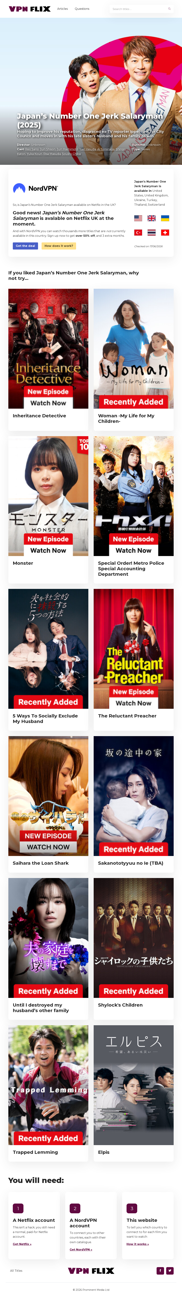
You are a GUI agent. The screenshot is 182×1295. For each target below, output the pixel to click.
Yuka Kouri (34, 154)
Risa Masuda (52, 154)
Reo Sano (32, 149)
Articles (63, 8)
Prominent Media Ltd (95, 1289)
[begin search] (169, 8)
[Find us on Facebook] (160, 1271)
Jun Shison (47, 149)
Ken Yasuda (87, 149)
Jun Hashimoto (67, 149)
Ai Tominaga (105, 149)
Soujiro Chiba (71, 154)
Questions (83, 8)
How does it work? (59, 246)
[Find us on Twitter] (170, 1271)
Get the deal (25, 246)
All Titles (16, 1270)
